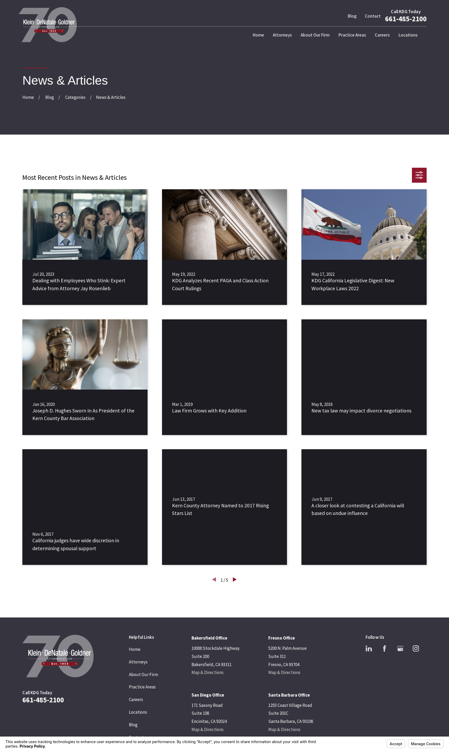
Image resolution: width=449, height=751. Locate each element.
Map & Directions (207, 672)
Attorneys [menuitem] (282, 35)
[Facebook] (384, 648)
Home (134, 649)
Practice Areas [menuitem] (352, 35)
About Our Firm (143, 674)
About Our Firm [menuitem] (315, 35)
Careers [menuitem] (382, 35)
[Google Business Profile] (400, 648)
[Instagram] (416, 648)
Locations (138, 712)
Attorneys (138, 662)
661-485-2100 (406, 18)
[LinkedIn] (369, 648)
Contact (373, 16)
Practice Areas (142, 687)
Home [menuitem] (258, 35)
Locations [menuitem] (408, 35)
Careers (136, 699)
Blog (352, 16)
